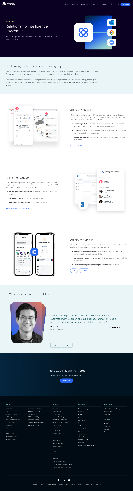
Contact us (98, 484)
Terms (41, 484)
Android (84, 271)
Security (73, 484)
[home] (8, 4)
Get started (125, 4)
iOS (74, 271)
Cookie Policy (88, 484)
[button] (66, 4)
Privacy (80, 484)
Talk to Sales (66, 381)
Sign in (117, 4)
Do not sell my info (51, 484)
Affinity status (63, 484)
